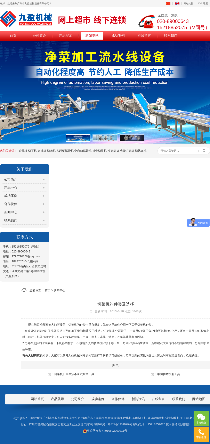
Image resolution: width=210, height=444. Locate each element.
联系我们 (170, 35)
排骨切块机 (99, 150)
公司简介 (39, 35)
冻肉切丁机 (139, 418)
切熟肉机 (140, 150)
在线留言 (144, 35)
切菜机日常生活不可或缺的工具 (74, 374)
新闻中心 (10, 212)
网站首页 (37, 399)
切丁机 (32, 150)
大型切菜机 (35, 355)
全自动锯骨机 (82, 150)
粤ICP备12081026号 (120, 424)
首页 (13, 35)
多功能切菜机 (125, 150)
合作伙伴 (10, 204)
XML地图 (203, 3)
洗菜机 (111, 150)
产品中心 (10, 187)
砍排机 (42, 150)
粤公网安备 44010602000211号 (105, 430)
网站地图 (189, 3)
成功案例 (118, 35)
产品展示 (65, 35)
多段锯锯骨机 (65, 150)
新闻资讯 (91, 35)
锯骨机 (23, 150)
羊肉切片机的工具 (168, 374)
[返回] (115, 364)
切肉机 (51, 150)
